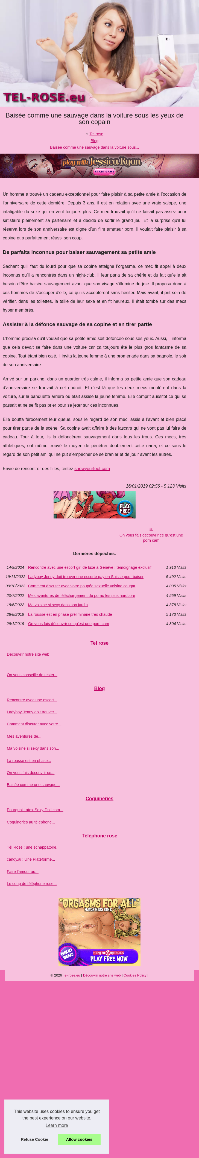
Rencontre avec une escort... (32, 700)
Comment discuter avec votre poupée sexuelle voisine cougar (82, 586)
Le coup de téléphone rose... (32, 883)
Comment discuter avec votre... (34, 724)
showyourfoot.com (92, 468)
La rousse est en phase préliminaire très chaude (70, 614)
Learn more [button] (57, 1125)
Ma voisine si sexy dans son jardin (58, 605)
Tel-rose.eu (71, 975)
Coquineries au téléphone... (31, 822)
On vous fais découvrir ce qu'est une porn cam (151, 538)
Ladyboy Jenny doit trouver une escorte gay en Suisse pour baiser (86, 577)
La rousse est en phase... (29, 760)
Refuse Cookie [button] (34, 1139)
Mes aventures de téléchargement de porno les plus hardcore (81, 595)
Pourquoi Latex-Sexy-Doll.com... (35, 810)
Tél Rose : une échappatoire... (33, 847)
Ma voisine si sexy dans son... (33, 748)
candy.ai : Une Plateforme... (31, 859)
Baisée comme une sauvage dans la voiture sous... (94, 147)
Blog (94, 141)
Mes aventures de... (24, 736)
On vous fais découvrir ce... (30, 772)
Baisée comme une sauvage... (33, 784)
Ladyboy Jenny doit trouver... (32, 712)
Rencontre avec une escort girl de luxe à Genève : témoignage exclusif (89, 567)
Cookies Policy (135, 975)
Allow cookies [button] (79, 1139)
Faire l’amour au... (23, 871)
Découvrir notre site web (28, 654)
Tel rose (96, 134)
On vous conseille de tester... (32, 675)
